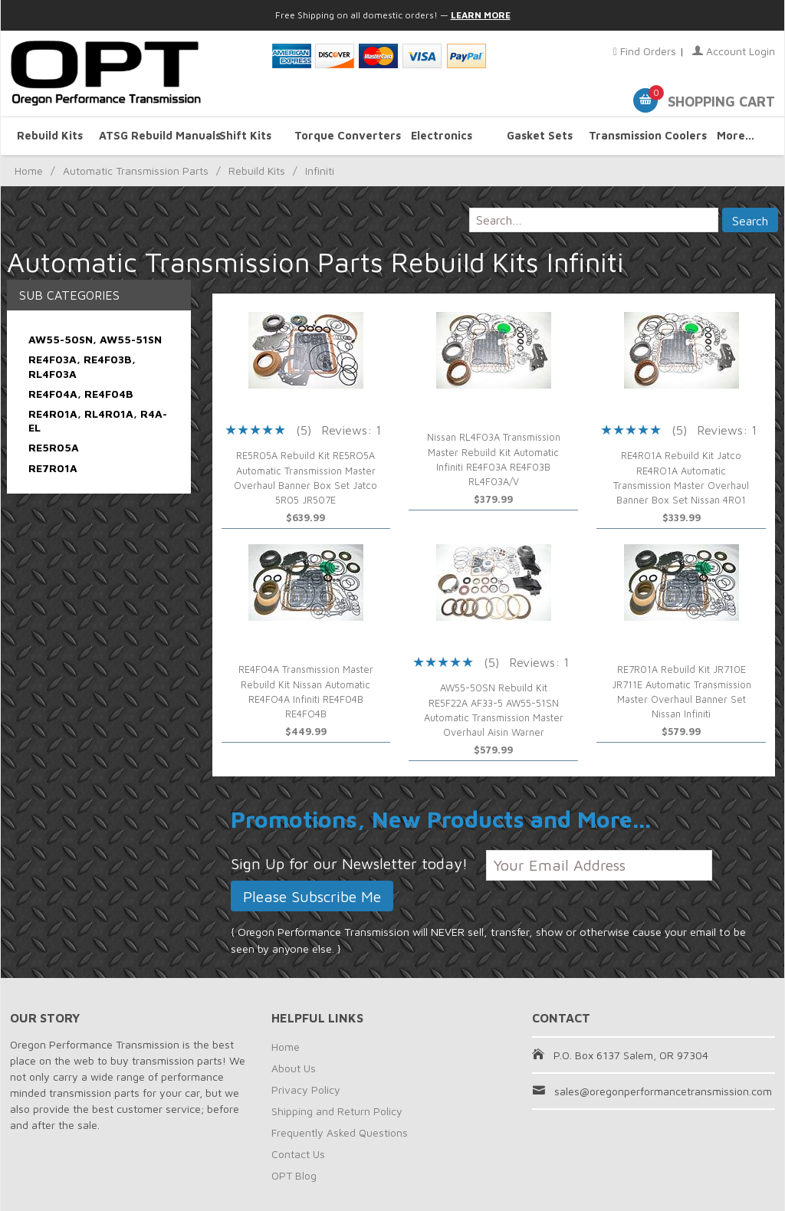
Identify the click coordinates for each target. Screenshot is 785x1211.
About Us (293, 1068)
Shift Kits (245, 135)
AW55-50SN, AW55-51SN (95, 339)
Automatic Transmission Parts (136, 170)
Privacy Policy (305, 1089)
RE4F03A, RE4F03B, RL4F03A (82, 366)
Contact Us (298, 1153)
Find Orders (644, 50)
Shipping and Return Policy (336, 1110)
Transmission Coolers (638, 135)
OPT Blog (294, 1175)
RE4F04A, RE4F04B (80, 393)
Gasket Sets (540, 135)
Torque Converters (343, 135)
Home (29, 170)
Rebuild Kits (50, 135)
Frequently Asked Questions (339, 1132)
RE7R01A (52, 467)
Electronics (441, 135)
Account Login (733, 50)
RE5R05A (53, 447)
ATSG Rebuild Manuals (148, 135)
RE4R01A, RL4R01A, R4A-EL (97, 420)
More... (735, 135)
